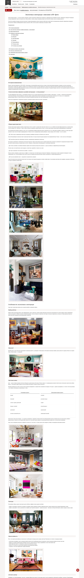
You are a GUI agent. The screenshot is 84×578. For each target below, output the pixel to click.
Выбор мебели (15, 34)
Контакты (75, 4)
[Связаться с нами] (77, 570)
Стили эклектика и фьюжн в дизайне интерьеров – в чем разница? (22, 29)
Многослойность (16, 42)
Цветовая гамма (16, 38)
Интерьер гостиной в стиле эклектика (17, 48)
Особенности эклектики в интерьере (17, 33)
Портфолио (14, 4)
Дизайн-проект (21, 4)
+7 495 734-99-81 (73, 1)
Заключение (12, 54)
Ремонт (26, 4)
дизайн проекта (24, 10)
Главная (6, 7)
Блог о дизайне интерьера (15, 7)
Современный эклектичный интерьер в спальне (19, 52)
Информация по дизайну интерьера (29, 7)
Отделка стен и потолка (17, 45)
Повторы (14, 40)
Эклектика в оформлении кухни (16, 50)
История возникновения (14, 27)
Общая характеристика (14, 31)
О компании (31, 4)
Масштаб (14, 36)
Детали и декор (16, 43)
